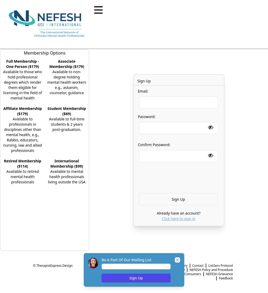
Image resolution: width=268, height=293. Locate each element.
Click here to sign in (179, 218)
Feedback (226, 278)
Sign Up (136, 277)
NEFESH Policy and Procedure (211, 270)
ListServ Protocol (220, 266)
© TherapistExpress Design (53, 265)
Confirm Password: (178, 150)
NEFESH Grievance (219, 274)
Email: (178, 99)
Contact (198, 266)
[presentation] (180, 177)
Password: (178, 122)
